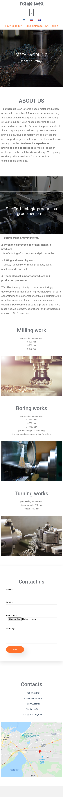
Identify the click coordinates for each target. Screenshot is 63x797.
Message (31, 635)
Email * (31, 606)
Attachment (31, 619)
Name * (31, 593)
